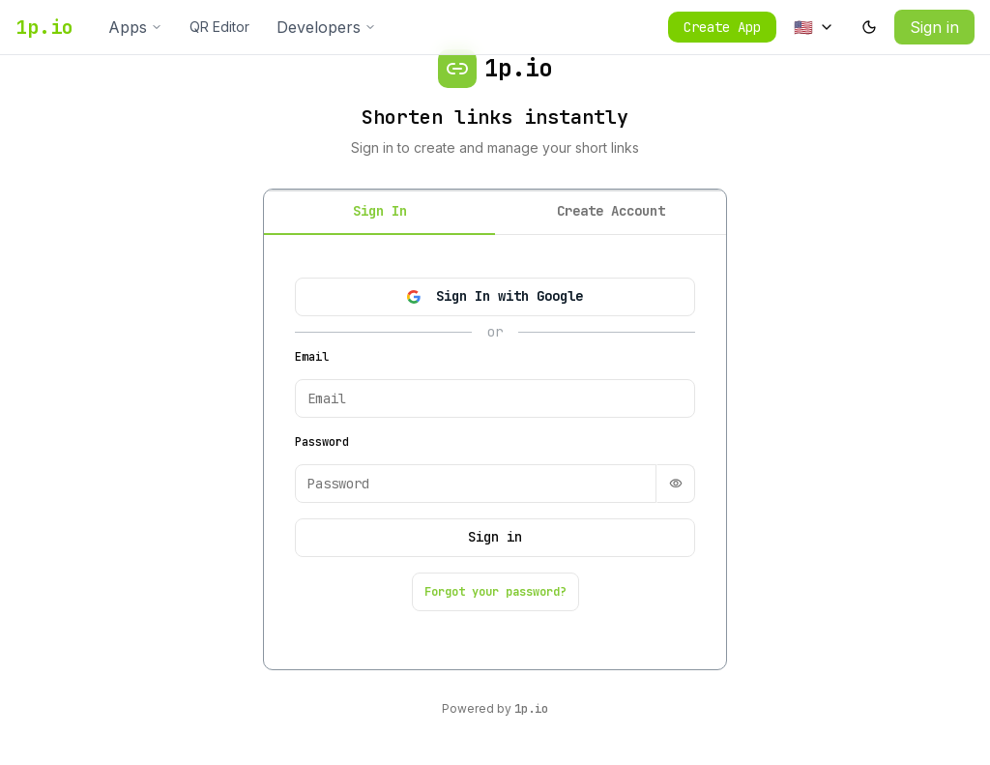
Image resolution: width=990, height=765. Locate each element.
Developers (326, 27)
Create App (722, 27)
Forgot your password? (495, 592)
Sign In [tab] (380, 211)
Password (322, 442)
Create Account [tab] (611, 211)
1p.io (44, 27)
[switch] (675, 483)
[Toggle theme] (869, 27)
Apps (135, 27)
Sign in (934, 27)
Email (312, 357)
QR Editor (219, 26)
